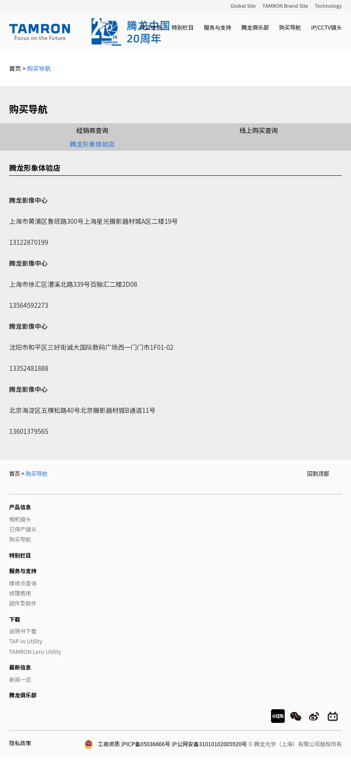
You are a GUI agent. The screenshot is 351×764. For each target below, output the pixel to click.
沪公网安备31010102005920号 (209, 744)
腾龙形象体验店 (92, 143)
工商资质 (102, 744)
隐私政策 (20, 743)
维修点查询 (23, 583)
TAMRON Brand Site (285, 5)
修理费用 (20, 593)
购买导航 (290, 27)
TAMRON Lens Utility (35, 651)
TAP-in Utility (25, 641)
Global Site (242, 5)
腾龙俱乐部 (255, 27)
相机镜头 (20, 519)
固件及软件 (23, 603)
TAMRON (89, 32)
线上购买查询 (258, 130)
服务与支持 (217, 27)
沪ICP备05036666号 (145, 744)
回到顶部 (318, 473)
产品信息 (150, 27)
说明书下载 (23, 631)
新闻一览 (20, 679)
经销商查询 (92, 130)
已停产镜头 (23, 529)
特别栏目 (183, 27)
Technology (328, 5)
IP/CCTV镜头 (326, 27)
